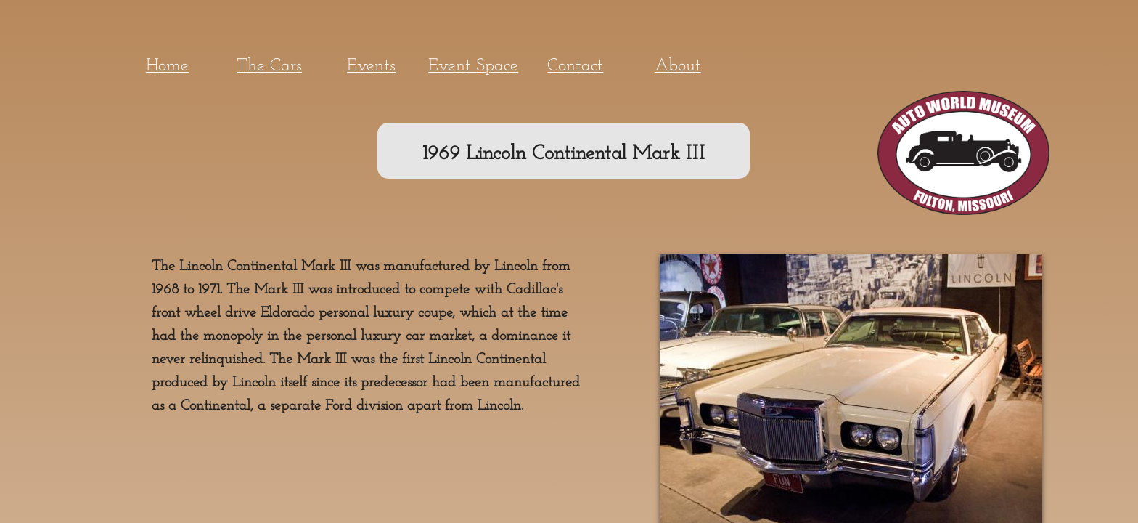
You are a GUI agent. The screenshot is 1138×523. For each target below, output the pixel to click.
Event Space (473, 66)
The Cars (269, 66)
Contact (575, 66)
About (678, 66)
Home (167, 66)
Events (371, 66)
